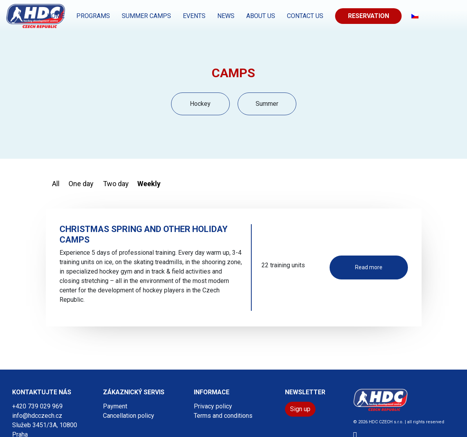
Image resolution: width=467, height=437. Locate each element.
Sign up (300, 409)
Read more (368, 267)
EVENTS (194, 16)
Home (56, 16)
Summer (267, 103)
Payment (115, 406)
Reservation (368, 16)
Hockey (200, 103)
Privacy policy (213, 406)
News (225, 16)
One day (81, 184)
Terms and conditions (223, 415)
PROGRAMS (93, 16)
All (56, 184)
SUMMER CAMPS (146, 16)
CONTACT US (305, 16)
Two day (116, 184)
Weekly (148, 184)
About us (260, 16)
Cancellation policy (128, 415)
